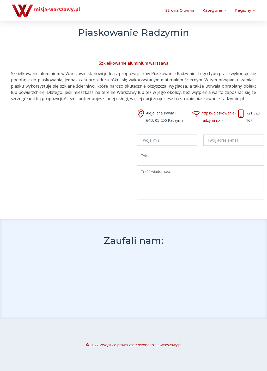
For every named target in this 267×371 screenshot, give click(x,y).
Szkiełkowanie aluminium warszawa (133, 63)
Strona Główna (180, 10)
